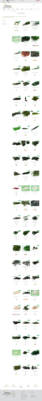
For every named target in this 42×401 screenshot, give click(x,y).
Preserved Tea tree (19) (26, 326)
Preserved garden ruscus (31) (16, 132)
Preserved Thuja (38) (16, 341)
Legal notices (32, 392)
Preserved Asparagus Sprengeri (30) (16, 42)
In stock (4, 23)
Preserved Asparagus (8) (26, 27)
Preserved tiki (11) (25, 341)
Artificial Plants (13, 395)
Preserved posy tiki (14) (35, 251)
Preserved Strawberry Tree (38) (16, 326)
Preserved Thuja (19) (35, 326)
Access (22, 394)
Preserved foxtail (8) (25, 117)
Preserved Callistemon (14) (16, 87)
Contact (22, 0)
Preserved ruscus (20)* (16, 296)
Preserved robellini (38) (35, 266)
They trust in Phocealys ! (24, 395)
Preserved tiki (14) (35, 341)
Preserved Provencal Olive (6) (16, 266)
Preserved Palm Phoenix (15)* (26, 222)
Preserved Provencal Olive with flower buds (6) (25, 266)
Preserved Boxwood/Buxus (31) (25, 72)
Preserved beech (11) (25, 57)
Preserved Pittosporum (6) (25, 251)
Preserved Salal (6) (25, 311)
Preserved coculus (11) (35, 87)
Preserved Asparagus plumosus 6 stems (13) (35, 27)
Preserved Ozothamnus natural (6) (16, 222)
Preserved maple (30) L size (16, 192)
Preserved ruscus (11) (35, 281)
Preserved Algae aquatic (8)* (16, 27)
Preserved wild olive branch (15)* (35, 371)
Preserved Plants (14, 393)
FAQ (21, 397)
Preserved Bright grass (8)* (35, 72)
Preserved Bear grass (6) (16, 57)
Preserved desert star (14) (35, 102)
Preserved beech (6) (35, 57)
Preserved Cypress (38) (26, 102)
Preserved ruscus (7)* (35, 296)
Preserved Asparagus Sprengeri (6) (25, 42)
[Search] (32, 6)
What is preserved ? (23, 393)
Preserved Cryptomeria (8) (16, 102)
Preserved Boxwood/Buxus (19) (16, 72)
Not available (5, 24)
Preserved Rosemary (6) (26, 281)
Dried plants (13, 394)
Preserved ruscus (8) (16, 311)
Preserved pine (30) (25, 236)
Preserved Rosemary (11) (16, 281)
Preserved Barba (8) (34, 42)
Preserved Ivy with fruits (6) (35, 162)
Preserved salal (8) (35, 311)
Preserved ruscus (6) (25, 296)
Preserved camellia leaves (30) (25, 87)
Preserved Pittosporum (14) (16, 251)
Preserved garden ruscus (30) (35, 117)
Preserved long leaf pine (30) (26, 177)
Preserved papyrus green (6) (16, 237)
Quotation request (23, 399)
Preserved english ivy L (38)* (16, 117)
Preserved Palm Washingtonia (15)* (35, 222)
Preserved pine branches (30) (35, 237)
